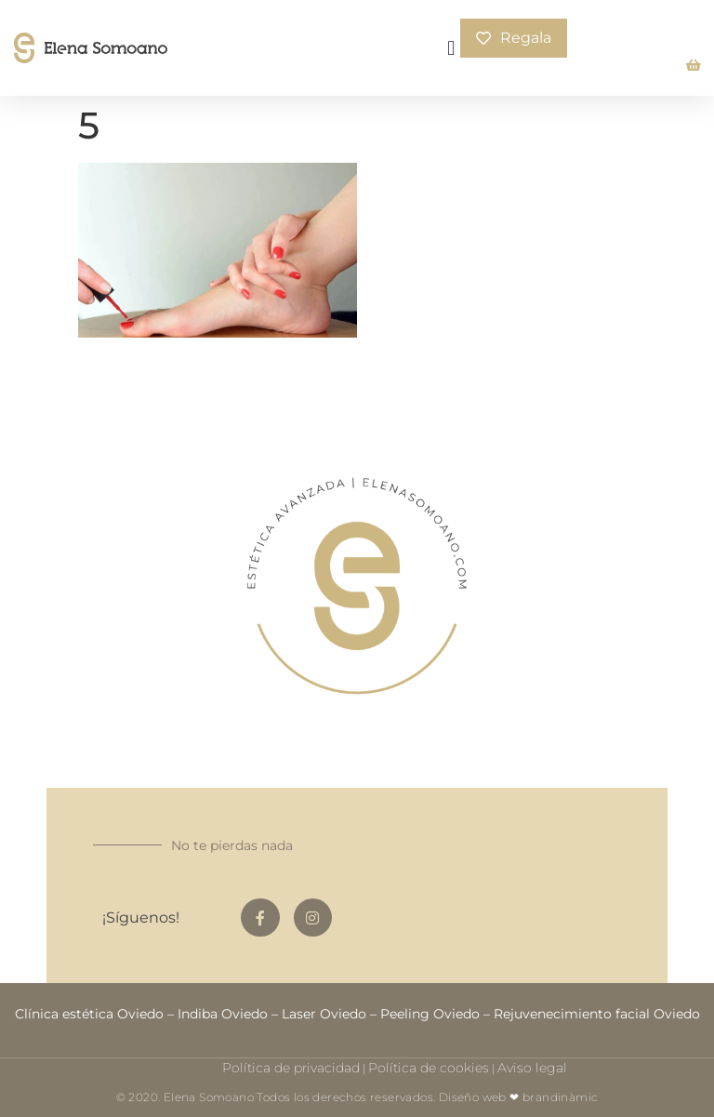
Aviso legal (532, 1067)
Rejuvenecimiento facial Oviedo (597, 1013)
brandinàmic (560, 1097)
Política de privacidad (291, 1067)
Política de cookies (428, 1067)
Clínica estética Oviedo (89, 1013)
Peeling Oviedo (430, 1013)
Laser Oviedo (324, 1013)
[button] (451, 48)
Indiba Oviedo (223, 1013)
